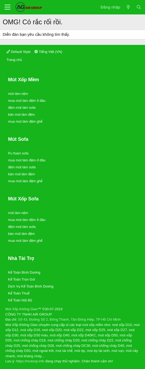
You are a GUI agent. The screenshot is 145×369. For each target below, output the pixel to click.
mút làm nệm (18, 94)
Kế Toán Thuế (18, 293)
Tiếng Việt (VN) (48, 52)
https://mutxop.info (30, 361)
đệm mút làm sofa (22, 108)
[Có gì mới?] (128, 7)
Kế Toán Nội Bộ (20, 300)
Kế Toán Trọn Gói (21, 279)
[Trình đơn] (7, 7)
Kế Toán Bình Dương (24, 272)
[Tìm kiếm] (138, 7)
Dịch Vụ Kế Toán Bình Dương (31, 286)
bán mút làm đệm (21, 114)
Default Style (18, 52)
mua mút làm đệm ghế (25, 121)
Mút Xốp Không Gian (21, 309)
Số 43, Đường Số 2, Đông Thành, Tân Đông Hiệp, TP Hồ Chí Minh (69, 319)
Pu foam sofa (18, 153)
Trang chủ (14, 60)
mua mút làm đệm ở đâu (26, 101)
